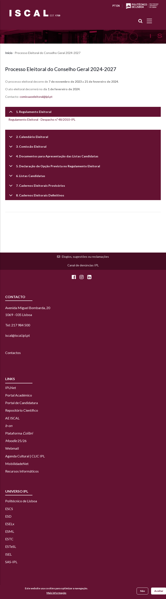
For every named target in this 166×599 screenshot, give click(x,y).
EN (118, 5)
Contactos (13, 353)
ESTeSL (10, 546)
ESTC (9, 539)
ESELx (9, 524)
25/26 (16, 441)
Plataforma (19, 433)
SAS (8, 562)
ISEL (8, 554)
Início (9, 53)
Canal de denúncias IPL (83, 265)
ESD (8, 516)
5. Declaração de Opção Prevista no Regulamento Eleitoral (54, 167)
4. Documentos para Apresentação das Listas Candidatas (53, 157)
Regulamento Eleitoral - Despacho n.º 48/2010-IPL (41, 119)
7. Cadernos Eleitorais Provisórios (36, 187)
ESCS (9, 509)
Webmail (12, 448)
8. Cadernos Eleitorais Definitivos (36, 196)
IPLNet (10, 388)
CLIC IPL (38, 456)
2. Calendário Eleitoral (28, 138)
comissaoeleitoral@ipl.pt (36, 96)
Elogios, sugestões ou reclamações (85, 256)
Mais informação (56, 593)
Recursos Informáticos (22, 471)
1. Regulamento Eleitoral (29, 113)
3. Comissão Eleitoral (27, 148)
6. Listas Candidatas (26, 177)
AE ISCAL (12, 418)
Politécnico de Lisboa (21, 501)
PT (114, 5)
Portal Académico (18, 395)
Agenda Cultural (17, 456)
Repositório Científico (21, 410)
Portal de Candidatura (21, 403)
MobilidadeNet (17, 463)
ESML (9, 531)
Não (142, 591)
